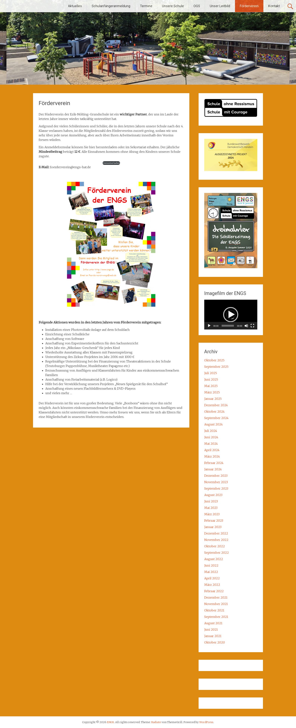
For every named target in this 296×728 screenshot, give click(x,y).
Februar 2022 (214, 591)
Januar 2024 (213, 469)
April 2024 (212, 450)
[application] (230, 314)
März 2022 (212, 585)
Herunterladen (111, 162)
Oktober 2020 (214, 642)
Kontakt (274, 6)
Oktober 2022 (214, 546)
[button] (230, 314)
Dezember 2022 (216, 533)
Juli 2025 (210, 373)
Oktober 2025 (214, 360)
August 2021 (213, 623)
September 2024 (216, 418)
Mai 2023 (210, 508)
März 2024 (212, 456)
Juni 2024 (211, 437)
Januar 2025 (213, 399)
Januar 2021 (212, 636)
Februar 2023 (213, 520)
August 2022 (213, 559)
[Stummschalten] (246, 326)
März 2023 (212, 514)
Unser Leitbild (220, 6)
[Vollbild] (252, 326)
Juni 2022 (211, 565)
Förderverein (249, 6)
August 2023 (213, 495)
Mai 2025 (211, 386)
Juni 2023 (211, 501)
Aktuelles (75, 6)
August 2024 (213, 424)
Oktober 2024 (214, 411)
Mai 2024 (211, 443)
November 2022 (216, 540)
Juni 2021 (211, 629)
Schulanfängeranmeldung (111, 6)
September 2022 (216, 552)
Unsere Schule (173, 6)
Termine (146, 6)
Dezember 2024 (216, 405)
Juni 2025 (211, 379)
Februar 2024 (214, 463)
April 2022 (212, 578)
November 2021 (216, 604)
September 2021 (216, 617)
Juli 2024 (210, 431)
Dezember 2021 (215, 597)
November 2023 (216, 482)
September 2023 (216, 488)
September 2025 (216, 367)
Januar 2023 (212, 527)
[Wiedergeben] (209, 326)
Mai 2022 (211, 572)
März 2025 (212, 392)
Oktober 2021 (214, 610)
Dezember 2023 (215, 476)
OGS (196, 6)
